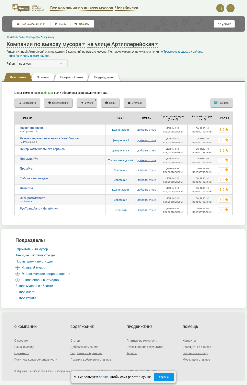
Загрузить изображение (86, 353)
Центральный (120, 140)
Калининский (120, 129)
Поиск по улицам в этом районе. (28, 55)
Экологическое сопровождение (46, 274)
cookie (104, 377)
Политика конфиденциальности (35, 359)
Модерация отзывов (196, 359)
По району (48, 37)
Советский (120, 170)
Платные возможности (142, 340)
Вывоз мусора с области (34, 286)
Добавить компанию (84, 347)
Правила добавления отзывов (90, 359)
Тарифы (132, 353)
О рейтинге (21, 353)
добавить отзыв (146, 129)
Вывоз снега (25, 292)
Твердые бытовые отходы (35, 255)
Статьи (75, 340)
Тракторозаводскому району (183, 51)
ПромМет (26, 168)
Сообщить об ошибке (197, 347)
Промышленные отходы (34, 261)
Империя (26, 188)
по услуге (224, 24)
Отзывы (82, 23)
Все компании (31, 23)
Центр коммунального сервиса (42, 149)
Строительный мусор (31, 249)
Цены (60, 23)
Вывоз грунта (25, 298)
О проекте (21, 340)
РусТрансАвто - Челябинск (39, 208)
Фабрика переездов (34, 178)
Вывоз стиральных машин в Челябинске (49, 138)
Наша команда (24, 347)
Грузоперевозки (31, 128)
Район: (11, 63)
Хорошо (164, 376)
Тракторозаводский (120, 160)
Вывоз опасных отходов (40, 280)
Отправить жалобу (195, 353)
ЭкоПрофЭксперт (32, 198)
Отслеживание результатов (145, 347)
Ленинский (120, 210)
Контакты (189, 340)
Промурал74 (29, 159)
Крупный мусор (33, 268)
